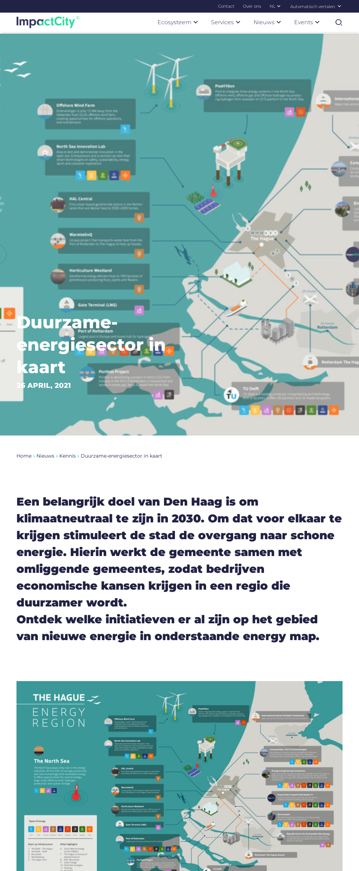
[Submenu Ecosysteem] (195, 22)
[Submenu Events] (317, 22)
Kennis (67, 474)
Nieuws (45, 474)
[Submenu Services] (238, 22)
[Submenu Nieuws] (279, 22)
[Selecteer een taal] (339, 6)
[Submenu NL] (279, 6)
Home (24, 474)
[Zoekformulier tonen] (339, 22)
